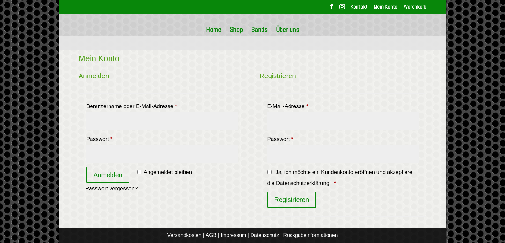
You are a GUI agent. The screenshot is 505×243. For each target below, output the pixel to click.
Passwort (113, 138)
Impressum (233, 235)
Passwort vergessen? (111, 189)
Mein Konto (385, 7)
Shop (236, 30)
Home (213, 30)
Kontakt (358, 7)
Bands (259, 30)
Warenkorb (415, 7)
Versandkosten (184, 235)
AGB (210, 235)
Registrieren (291, 199)
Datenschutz (264, 235)
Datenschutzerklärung (302, 183)
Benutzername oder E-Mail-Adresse (145, 105)
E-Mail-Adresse (301, 105)
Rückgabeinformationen (310, 235)
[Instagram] (342, 8)
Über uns (287, 30)
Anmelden (107, 174)
